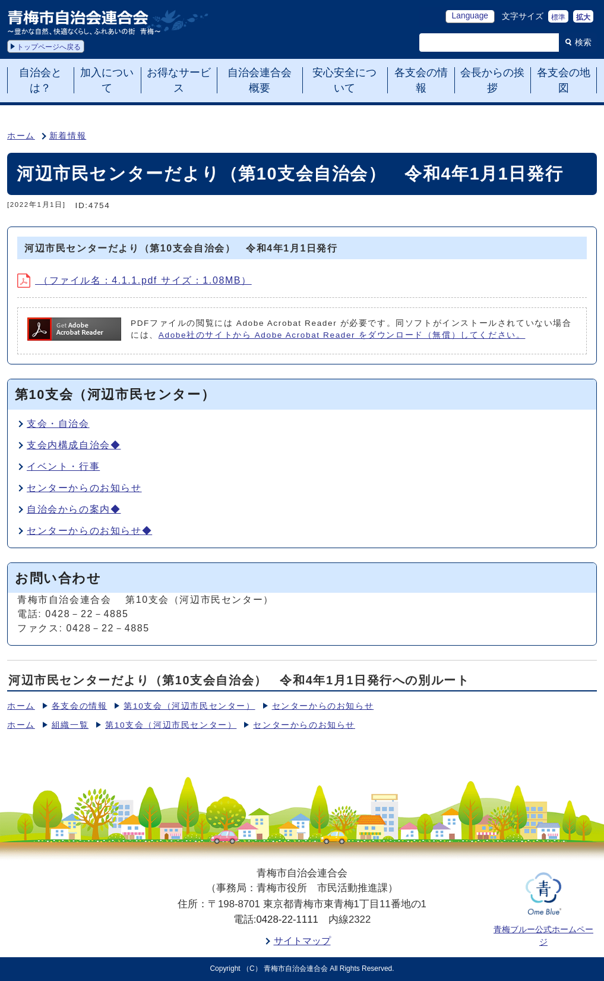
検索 (583, 42)
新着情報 (67, 135)
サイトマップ (302, 941)
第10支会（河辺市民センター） (189, 706)
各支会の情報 (79, 706)
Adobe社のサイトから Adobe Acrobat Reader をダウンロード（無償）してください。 (342, 335)
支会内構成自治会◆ (74, 445)
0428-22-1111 (287, 919)
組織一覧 (70, 725)
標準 (558, 17)
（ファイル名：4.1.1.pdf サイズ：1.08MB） (134, 280)
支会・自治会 (58, 424)
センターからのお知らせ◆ (89, 531)
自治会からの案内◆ (74, 509)
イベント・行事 (63, 466)
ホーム (21, 135)
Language (470, 15)
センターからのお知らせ (84, 488)
